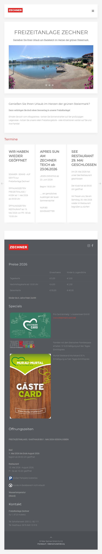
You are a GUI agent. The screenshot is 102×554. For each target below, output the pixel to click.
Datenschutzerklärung (56, 544)
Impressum (41, 544)
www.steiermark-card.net (64, 318)
